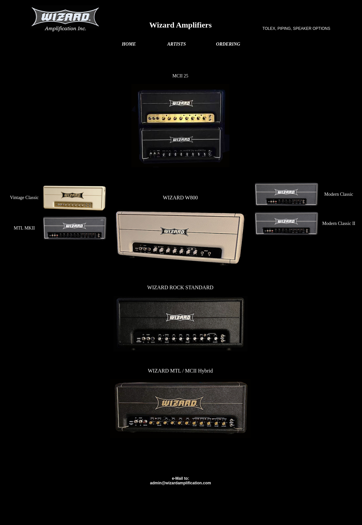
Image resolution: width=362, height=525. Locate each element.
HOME (129, 44)
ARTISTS (176, 44)
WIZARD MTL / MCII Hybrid (180, 371)
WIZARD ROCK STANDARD (180, 287)
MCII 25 (180, 75)
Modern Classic (338, 194)
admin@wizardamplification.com (180, 483)
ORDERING (228, 44)
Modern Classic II (338, 223)
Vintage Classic (24, 197)
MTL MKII (24, 228)
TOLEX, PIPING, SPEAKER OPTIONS (296, 28)
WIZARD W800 (180, 197)
